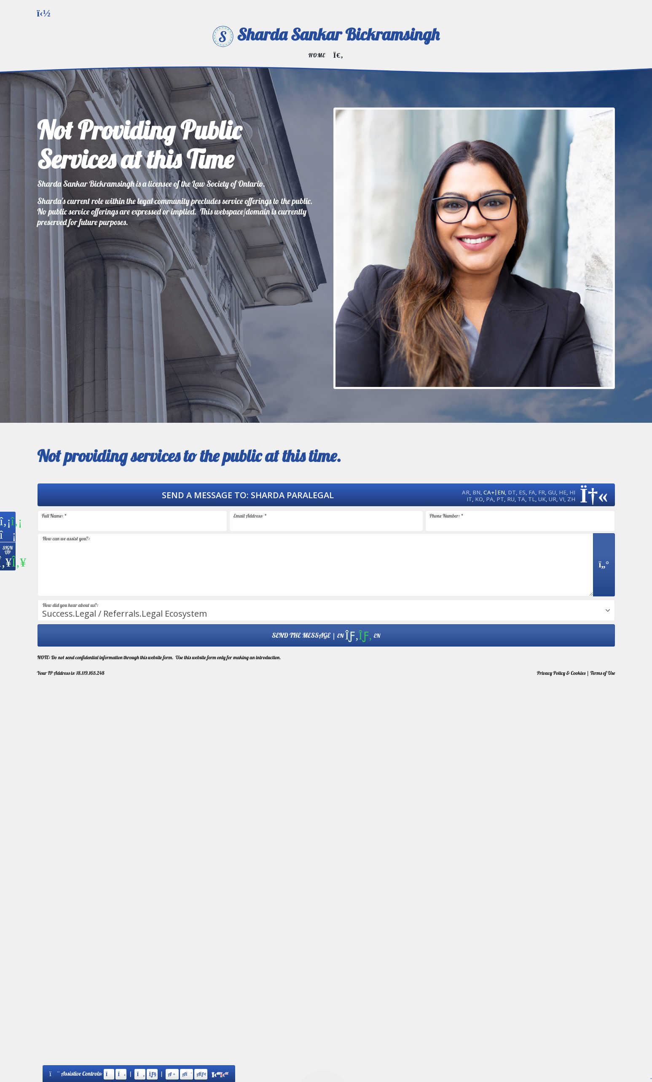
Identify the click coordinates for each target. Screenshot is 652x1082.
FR (541, 492)
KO (479, 499)
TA (521, 499)
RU (511, 499)
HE (562, 492)
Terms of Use (602, 673)
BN (476, 492)
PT (500, 499)
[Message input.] (316, 564)
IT (469, 499)
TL (531, 499)
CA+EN (494, 492)
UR (552, 499)
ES (522, 492)
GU (552, 492)
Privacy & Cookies (561, 673)
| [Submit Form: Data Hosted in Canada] (326, 635)
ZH (571, 499)
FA (532, 492)
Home (317, 54)
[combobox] (326, 610)
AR (466, 492)
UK (542, 499)
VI (561, 499)
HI (572, 492)
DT (512, 492)
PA (490, 499)
